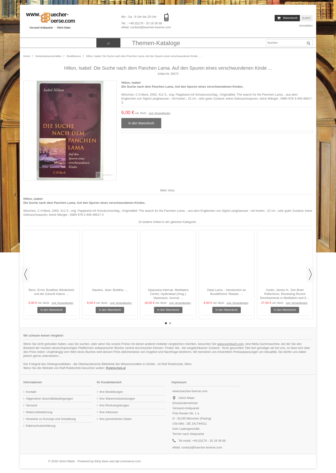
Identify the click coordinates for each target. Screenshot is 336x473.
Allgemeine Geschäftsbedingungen (49, 398)
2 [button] (170, 323)
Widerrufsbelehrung (39, 412)
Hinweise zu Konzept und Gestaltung (51, 419)
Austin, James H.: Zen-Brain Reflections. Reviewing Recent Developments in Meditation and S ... (285, 294)
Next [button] (310, 274)
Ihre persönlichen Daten (115, 419)
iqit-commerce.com (128, 461)
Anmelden (305, 25)
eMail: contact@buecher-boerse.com (146, 27)
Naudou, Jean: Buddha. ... (109, 290)
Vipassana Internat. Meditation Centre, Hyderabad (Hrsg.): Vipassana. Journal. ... (168, 294)
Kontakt (31, 392)
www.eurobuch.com (230, 344)
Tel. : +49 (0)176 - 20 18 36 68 (141, 23)
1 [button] (166, 323)
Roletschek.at (116, 368)
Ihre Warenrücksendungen (117, 398)
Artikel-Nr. (164, 73)
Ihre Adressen (108, 412)
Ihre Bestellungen (111, 392)
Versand (31, 405)
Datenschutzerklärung (40, 425)
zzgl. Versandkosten (159, 113)
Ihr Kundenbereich (109, 382)
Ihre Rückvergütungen (114, 405)
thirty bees (101, 461)
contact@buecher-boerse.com (201, 447)
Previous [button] (25, 274)
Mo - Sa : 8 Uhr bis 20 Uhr (139, 16)
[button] (156, 42)
